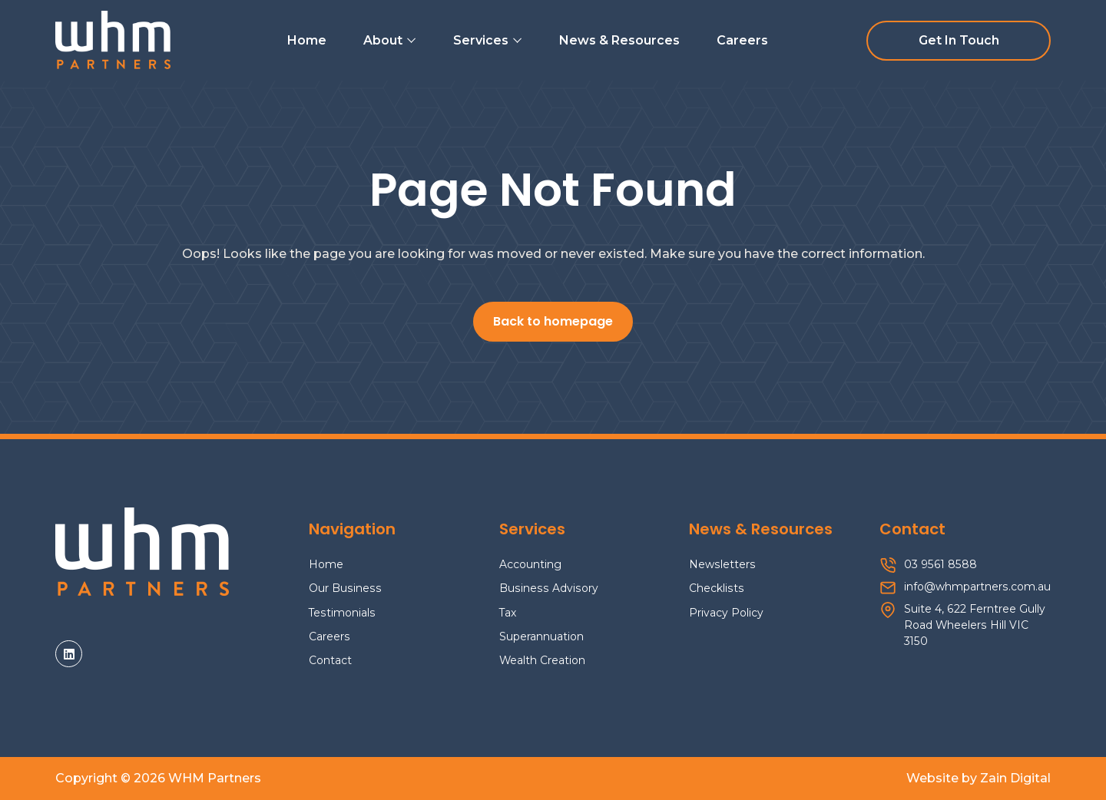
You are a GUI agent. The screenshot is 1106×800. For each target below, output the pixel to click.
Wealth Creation (542, 660)
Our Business (345, 588)
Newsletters (722, 564)
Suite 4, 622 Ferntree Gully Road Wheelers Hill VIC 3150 (974, 625)
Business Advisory (548, 588)
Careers (742, 40)
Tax (507, 613)
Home (306, 40)
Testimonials (342, 613)
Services (487, 40)
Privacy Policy (726, 613)
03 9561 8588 (940, 564)
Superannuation (541, 636)
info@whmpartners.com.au (977, 586)
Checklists (716, 588)
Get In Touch (959, 40)
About (389, 40)
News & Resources (619, 40)
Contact (330, 660)
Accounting (530, 564)
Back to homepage (553, 323)
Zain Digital (1015, 778)
